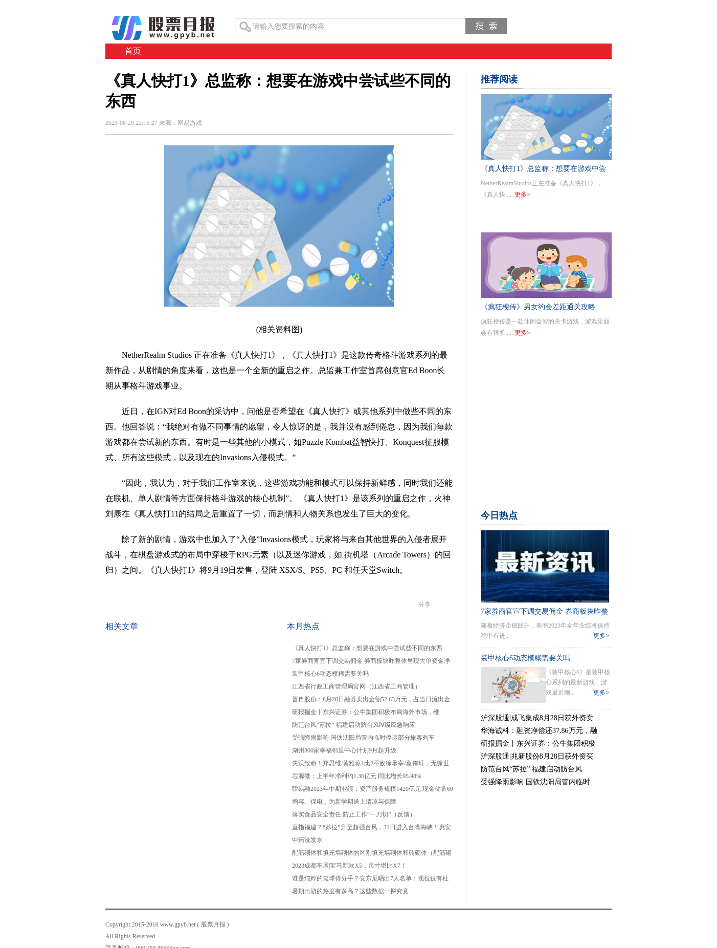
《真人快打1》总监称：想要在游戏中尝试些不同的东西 (367, 648)
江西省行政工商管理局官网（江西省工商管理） (356, 686)
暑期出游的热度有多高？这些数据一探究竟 (350, 891)
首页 (133, 51)
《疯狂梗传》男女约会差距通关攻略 (538, 307)
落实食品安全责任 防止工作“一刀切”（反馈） (354, 814)
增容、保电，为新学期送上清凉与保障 (344, 801)
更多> (522, 194)
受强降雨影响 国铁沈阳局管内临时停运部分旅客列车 (363, 737)
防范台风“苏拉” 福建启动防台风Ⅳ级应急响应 (353, 724)
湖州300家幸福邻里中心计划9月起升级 (344, 750)
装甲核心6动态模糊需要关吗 (330, 673)
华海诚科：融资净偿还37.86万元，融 (539, 731)
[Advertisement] (546, 436)
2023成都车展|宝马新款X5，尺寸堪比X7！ (349, 865)
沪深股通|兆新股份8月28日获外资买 (537, 756)
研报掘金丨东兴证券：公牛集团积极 (538, 743)
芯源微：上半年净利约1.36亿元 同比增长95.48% (356, 776)
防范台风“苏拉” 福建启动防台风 (531, 769)
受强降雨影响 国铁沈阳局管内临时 (535, 782)
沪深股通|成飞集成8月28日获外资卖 (537, 718)
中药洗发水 (307, 840)
